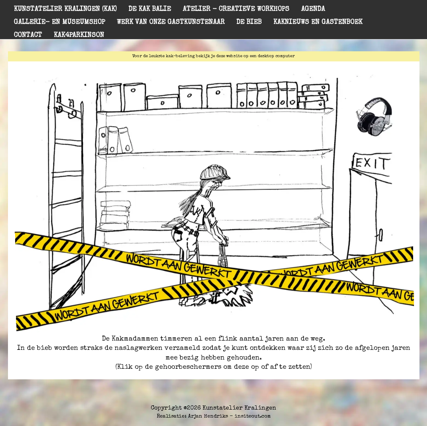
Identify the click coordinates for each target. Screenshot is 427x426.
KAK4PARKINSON (79, 35)
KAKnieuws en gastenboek (317, 22)
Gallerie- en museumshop (59, 22)
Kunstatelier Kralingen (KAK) (65, 9)
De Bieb (249, 22)
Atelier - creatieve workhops (236, 9)
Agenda (313, 9)
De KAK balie (149, 9)
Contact (28, 35)
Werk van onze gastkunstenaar (171, 22)
